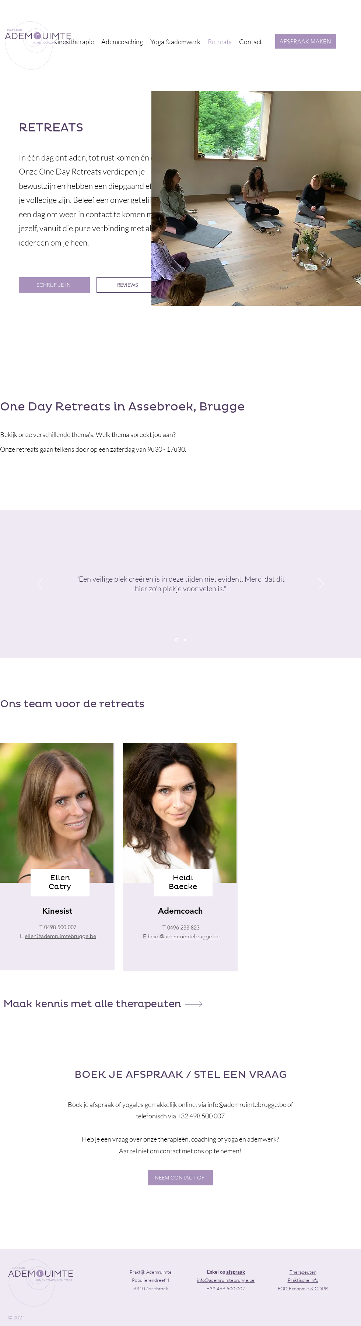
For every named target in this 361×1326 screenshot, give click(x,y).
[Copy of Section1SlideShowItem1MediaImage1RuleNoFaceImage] (185, 640)
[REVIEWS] (128, 285)
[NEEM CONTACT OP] (180, 1177)
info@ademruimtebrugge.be (246, 1104)
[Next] (321, 584)
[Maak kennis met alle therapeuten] (103, 1004)
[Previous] (40, 584)
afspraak (235, 1272)
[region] (57, 856)
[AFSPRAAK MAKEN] (305, 41)
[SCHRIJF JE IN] (54, 285)
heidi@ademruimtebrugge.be (184, 936)
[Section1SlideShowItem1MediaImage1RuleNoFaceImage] (176, 640)
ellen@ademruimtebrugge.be (60, 935)
